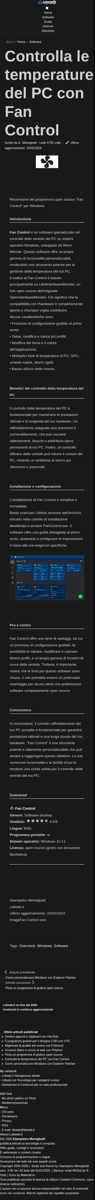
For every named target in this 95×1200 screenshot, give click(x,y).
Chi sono (8, 1111)
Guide (48, 21)
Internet (48, 26)
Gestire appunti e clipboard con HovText (31, 1036)
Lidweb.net (9, 1080)
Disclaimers (9, 1116)
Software (48, 17)
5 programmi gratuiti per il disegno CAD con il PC (37, 1041)
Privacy (7, 1120)
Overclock (27, 946)
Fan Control (25, 808)
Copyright (6, 1166)
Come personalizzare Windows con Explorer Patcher (40, 977)
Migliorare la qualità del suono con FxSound (34, 1045)
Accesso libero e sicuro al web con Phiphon (34, 1050)
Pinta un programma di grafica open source (34, 988)
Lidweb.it (8, 1075)
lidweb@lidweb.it (23, 1129)
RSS (5, 1125)
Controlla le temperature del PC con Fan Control (49, 93)
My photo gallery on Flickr (19, 1098)
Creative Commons (72, 1179)
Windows (44, 946)
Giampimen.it (11, 1084)
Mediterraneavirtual (15, 1102)
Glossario (48, 30)
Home (48, 12)
